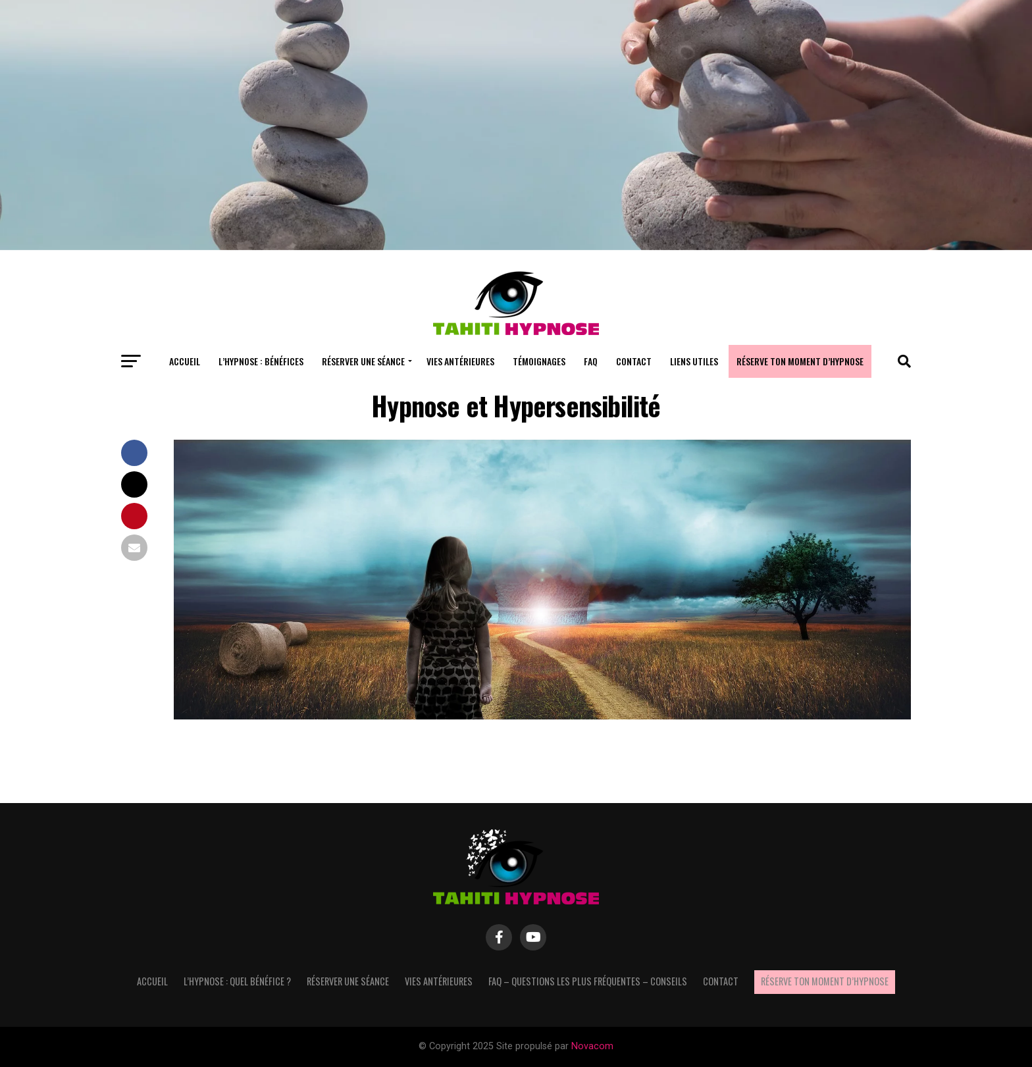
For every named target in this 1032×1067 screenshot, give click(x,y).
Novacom (592, 1046)
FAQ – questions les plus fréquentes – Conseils (587, 981)
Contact (634, 361)
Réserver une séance (363, 361)
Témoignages (539, 361)
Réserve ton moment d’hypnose (800, 361)
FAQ (591, 361)
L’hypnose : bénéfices (261, 361)
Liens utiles (694, 361)
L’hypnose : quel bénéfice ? (237, 981)
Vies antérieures (460, 361)
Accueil (184, 361)
